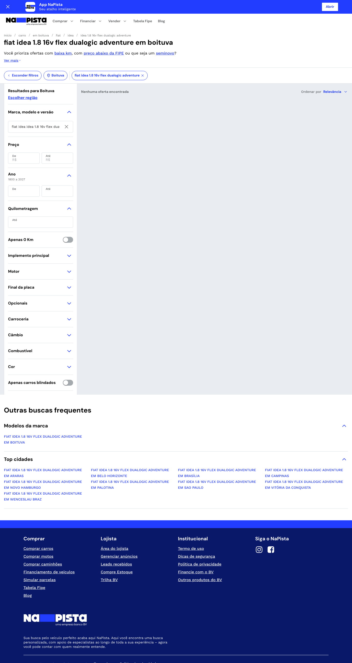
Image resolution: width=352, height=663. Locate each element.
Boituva (55, 56)
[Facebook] (271, 530)
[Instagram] (259, 530)
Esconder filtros (22, 56)
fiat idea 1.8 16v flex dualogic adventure (110, 56)
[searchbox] (40, 107)
